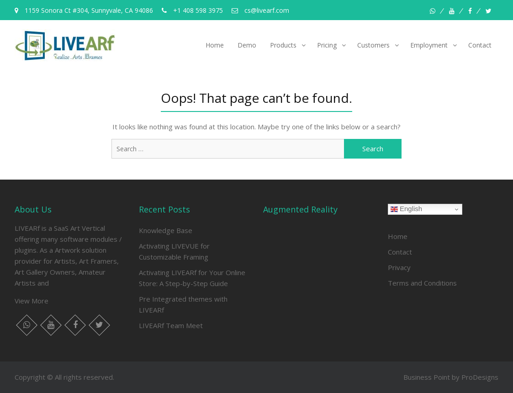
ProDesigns (479, 377)
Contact (480, 45)
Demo (247, 45)
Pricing (327, 45)
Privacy (399, 267)
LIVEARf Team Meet (171, 325)
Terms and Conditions (422, 282)
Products (283, 45)
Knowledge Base (165, 230)
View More (31, 300)
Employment (429, 45)
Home (215, 45)
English (406, 209)
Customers (373, 45)
